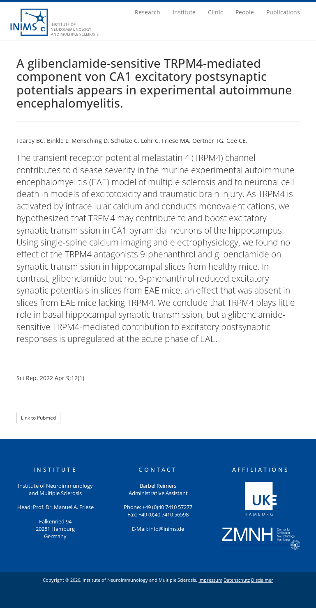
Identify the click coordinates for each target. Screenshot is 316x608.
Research (147, 12)
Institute (184, 12)
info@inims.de (166, 528)
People (244, 12)
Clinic (215, 12)
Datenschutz (237, 580)
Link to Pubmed (38, 417)
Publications (283, 12)
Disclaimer (262, 580)
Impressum (210, 580)
